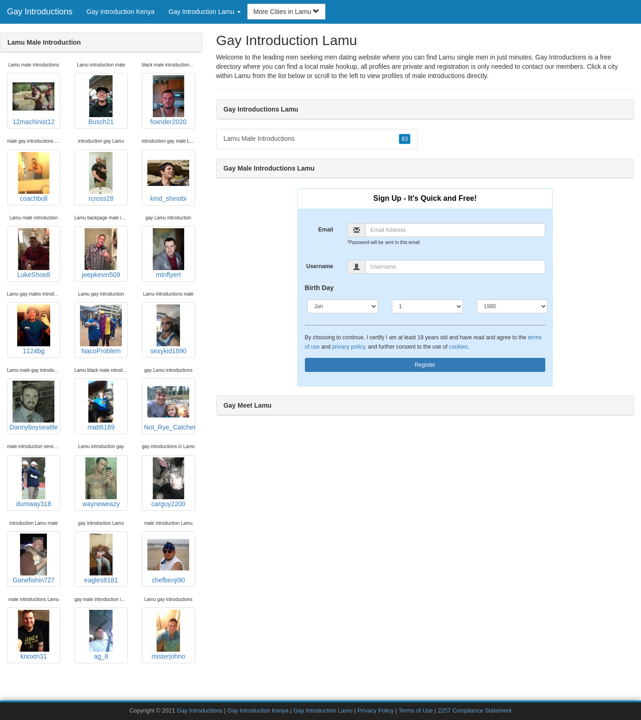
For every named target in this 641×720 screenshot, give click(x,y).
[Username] (455, 267)
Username (319, 266)
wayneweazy (101, 482)
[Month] (342, 306)
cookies (458, 346)
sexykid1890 (168, 329)
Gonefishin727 (33, 559)
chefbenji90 (168, 559)
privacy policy (348, 346)
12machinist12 (33, 100)
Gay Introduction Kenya (120, 11)
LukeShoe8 (33, 253)
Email (325, 229)
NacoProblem (101, 329)
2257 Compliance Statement (475, 710)
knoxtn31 (33, 635)
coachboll (33, 177)
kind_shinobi (168, 177)
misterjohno (168, 635)
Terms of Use (415, 710)
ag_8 (101, 635)
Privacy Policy (375, 710)
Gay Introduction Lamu (322, 710)
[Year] (512, 306)
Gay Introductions (40, 11)
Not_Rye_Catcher (169, 406)
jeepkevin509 (101, 253)
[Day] (427, 306)
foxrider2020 (168, 100)
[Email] (455, 230)
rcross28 (101, 177)
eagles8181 (101, 559)
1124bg (33, 329)
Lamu (242, 75)
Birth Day (319, 287)
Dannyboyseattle (33, 406)
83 (405, 139)
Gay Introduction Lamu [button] (204, 11)
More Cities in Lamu (286, 11)
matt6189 (101, 406)
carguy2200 (168, 482)
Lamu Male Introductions (317, 139)
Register (425, 365)
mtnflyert (168, 253)
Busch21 (101, 100)
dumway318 (33, 482)
